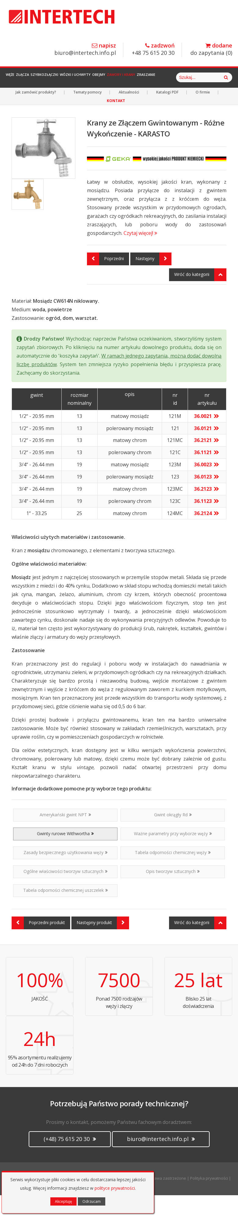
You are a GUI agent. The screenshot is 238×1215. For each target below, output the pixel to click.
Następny (153, 278)
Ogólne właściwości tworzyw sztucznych (65, 891)
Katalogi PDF (167, 112)
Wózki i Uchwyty (107, 77)
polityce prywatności (115, 1188)
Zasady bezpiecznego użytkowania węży (65, 872)
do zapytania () (211, 49)
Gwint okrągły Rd (173, 834)
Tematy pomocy (87, 112)
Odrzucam (91, 1201)
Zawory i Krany (170, 77)
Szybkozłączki (67, 77)
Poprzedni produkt (38, 942)
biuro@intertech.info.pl (85, 49)
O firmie (203, 112)
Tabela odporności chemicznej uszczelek (65, 910)
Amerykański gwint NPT (65, 834)
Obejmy (139, 77)
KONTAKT (116, 120)
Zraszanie (204, 77)
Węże (15, 77)
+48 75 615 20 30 (153, 49)
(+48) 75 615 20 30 (70, 1158)
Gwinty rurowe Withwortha (65, 853)
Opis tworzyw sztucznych (173, 891)
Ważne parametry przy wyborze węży (173, 853)
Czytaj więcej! (140, 252)
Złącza (36, 77)
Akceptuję (63, 1201)
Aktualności (129, 112)
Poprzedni (105, 278)
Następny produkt (103, 942)
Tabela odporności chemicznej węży (173, 872)
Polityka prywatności (209, 1198)
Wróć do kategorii (200, 294)
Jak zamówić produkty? (36, 112)
